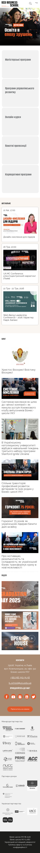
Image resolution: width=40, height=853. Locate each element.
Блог (4, 338)
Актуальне (6, 203)
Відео (4, 575)
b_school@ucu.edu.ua (20, 683)
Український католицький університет (20, 842)
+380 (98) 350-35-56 (20, 677)
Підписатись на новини (20, 709)
